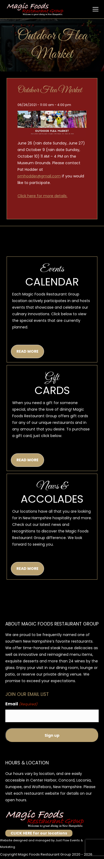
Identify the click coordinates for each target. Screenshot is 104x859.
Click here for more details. (42, 195)
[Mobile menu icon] (95, 9)
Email (21, 704)
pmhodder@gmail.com (39, 176)
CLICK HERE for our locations (39, 833)
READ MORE (27, 351)
